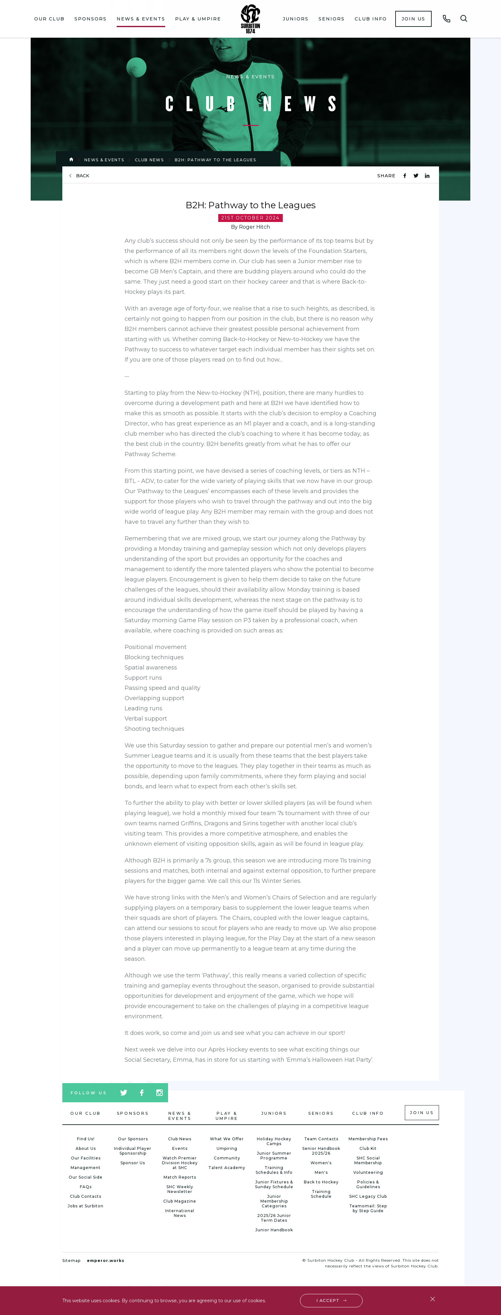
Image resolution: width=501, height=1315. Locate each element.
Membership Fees (368, 1138)
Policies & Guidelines (368, 1184)
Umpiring (227, 1148)
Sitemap (71, 1260)
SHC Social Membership (368, 1160)
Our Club (49, 19)
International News (179, 1213)
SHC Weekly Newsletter (179, 1189)
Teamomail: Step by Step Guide (368, 1208)
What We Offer (227, 1138)
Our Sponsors (133, 1138)
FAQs (86, 1186)
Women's (321, 1162)
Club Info (371, 19)
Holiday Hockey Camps (274, 1141)
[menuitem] (49, 19)
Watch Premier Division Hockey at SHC (180, 1163)
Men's (321, 1172)
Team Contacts (321, 1138)
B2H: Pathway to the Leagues (215, 159)
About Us (86, 1148)
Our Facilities (86, 1158)
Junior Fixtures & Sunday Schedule (274, 1184)
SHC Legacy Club (368, 1196)
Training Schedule (321, 1194)
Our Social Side (86, 1177)
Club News (149, 159)
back (82, 176)
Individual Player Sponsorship (132, 1151)
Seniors (332, 19)
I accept (328, 1300)
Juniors (296, 19)
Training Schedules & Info (274, 1170)
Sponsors (90, 19)
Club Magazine (179, 1201)
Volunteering (368, 1172)
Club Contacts (85, 1196)
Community (227, 1158)
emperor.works (105, 1260)
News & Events (141, 19)
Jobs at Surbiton (86, 1206)
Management (86, 1167)
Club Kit (368, 1148)
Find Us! (86, 1138)
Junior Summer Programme (274, 1155)
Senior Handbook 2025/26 (321, 1151)
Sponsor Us (132, 1162)
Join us (413, 19)
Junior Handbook (274, 1229)
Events (180, 1148)
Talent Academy (226, 1167)
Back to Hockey (321, 1182)
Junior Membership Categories (274, 1201)
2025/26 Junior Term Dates (274, 1218)
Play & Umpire (198, 19)
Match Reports (180, 1177)
